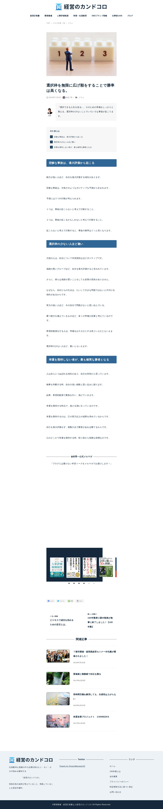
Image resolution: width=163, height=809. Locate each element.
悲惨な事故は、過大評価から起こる (68, 137)
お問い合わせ (115, 792)
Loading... (81, 504)
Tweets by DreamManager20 (72, 766)
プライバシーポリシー (119, 782)
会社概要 (113, 776)
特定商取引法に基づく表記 (121, 787)
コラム (81, 97)
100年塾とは (115, 771)
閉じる (56, 131)
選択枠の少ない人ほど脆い (65, 142)
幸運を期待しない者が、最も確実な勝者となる (73, 147)
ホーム (112, 766)
